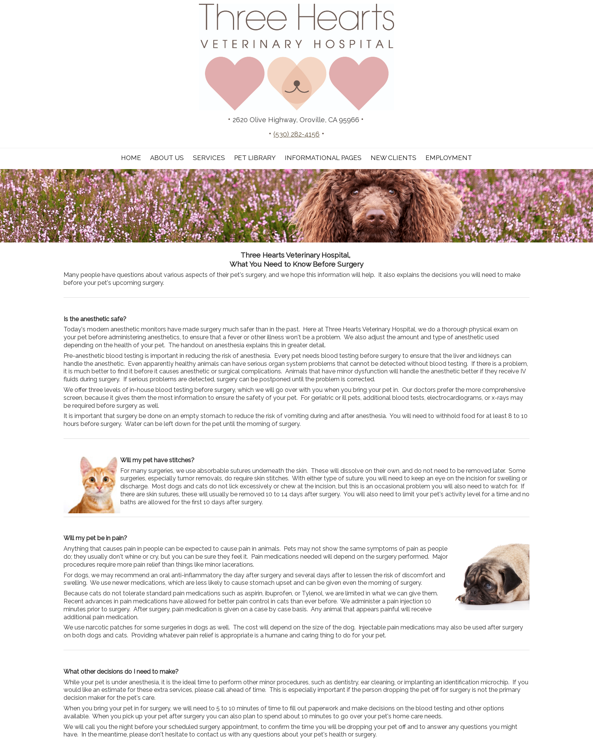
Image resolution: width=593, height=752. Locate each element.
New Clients (393, 158)
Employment (448, 158)
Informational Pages (323, 158)
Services (209, 158)
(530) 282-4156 (296, 134)
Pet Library (255, 158)
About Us (167, 158)
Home (131, 158)
